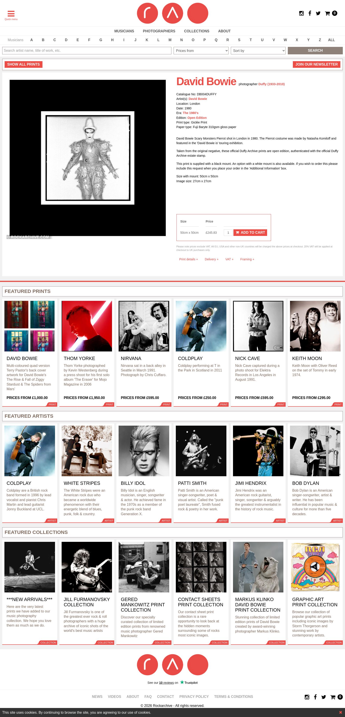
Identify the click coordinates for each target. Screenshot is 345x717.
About (224, 31)
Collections (196, 31)
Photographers (159, 31)
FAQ (148, 697)
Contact (165, 697)
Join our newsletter (316, 64)
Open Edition (197, 118)
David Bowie (198, 99)
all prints (23, 64)
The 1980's (190, 113)
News (97, 697)
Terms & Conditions (233, 697)
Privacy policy (194, 697)
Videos (114, 697)
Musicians (124, 31)
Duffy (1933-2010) (272, 84)
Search (315, 50)
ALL (331, 40)
